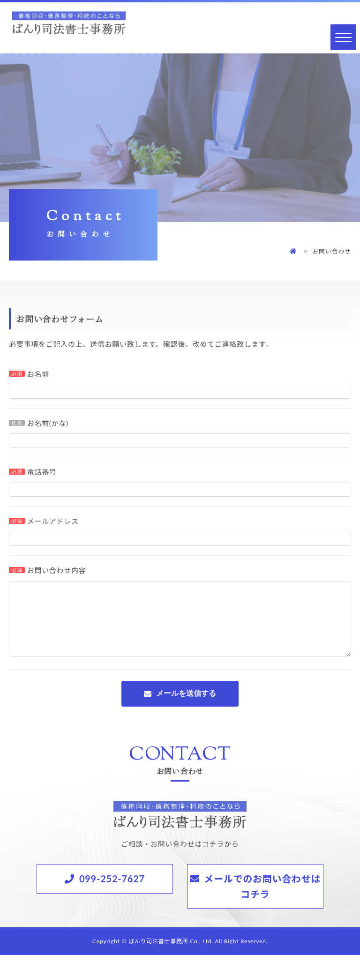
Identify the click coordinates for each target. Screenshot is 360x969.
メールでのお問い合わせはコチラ (262, 900)
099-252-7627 (112, 892)
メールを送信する (186, 707)
